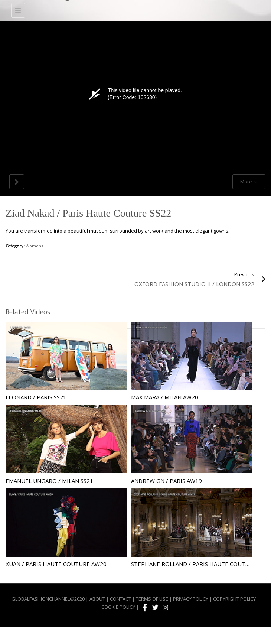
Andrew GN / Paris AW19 (166, 480)
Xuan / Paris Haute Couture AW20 (56, 564)
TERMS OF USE (152, 598)
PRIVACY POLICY (190, 598)
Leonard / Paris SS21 (36, 397)
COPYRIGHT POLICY (234, 598)
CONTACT (120, 598)
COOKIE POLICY (118, 607)
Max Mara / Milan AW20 (164, 397)
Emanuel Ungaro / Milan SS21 (49, 480)
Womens (34, 245)
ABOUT (97, 598)
